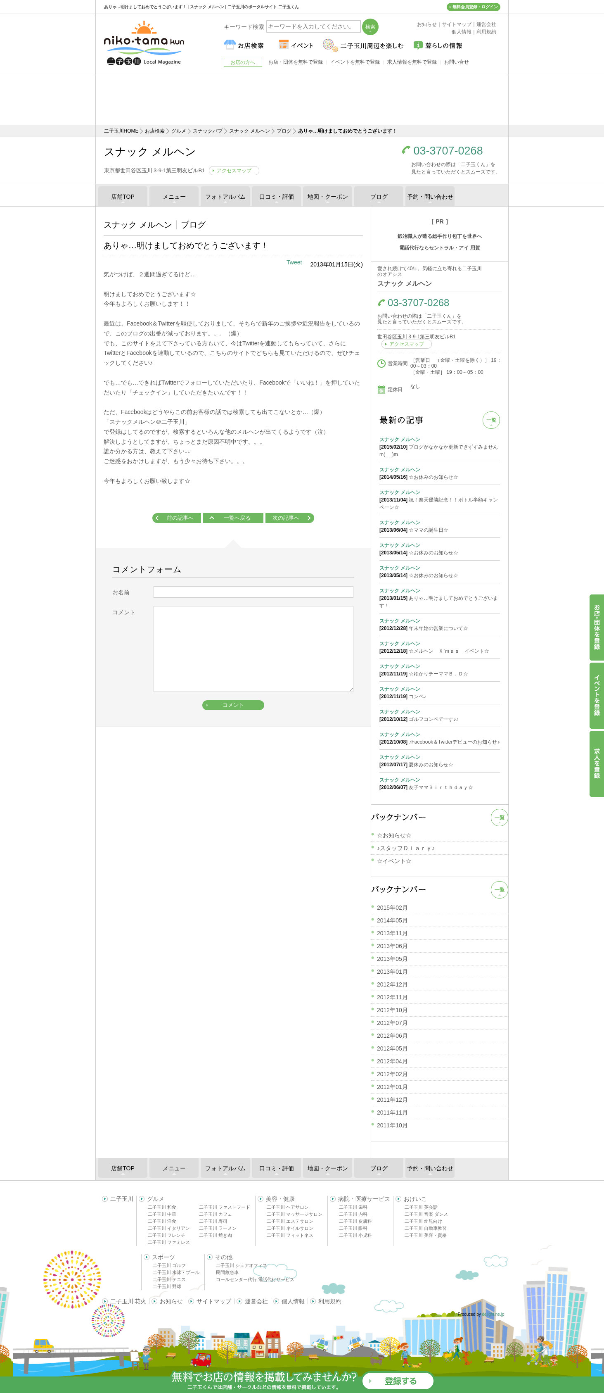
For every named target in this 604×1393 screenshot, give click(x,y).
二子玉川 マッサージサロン (294, 1214)
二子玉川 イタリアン (169, 1228)
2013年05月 (392, 959)
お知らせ (171, 1301)
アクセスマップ (234, 171)
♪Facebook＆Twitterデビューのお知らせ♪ (439, 738)
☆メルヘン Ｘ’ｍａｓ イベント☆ (439, 647)
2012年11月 (392, 997)
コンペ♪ (439, 692)
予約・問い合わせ (430, 196)
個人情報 (293, 1301)
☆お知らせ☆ (394, 835)
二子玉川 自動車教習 (426, 1228)
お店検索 (155, 131)
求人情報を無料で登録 (412, 62)
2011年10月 (392, 1125)
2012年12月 (392, 984)
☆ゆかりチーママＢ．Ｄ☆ (439, 670)
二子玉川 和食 (162, 1207)
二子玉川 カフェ (215, 1214)
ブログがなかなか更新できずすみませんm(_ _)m (439, 446)
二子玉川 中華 (162, 1214)
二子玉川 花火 (128, 1301)
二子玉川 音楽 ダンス (426, 1214)
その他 (223, 1257)
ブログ (284, 131)
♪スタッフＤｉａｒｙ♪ (406, 848)
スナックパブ (208, 131)
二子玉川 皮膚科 (355, 1221)
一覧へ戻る (237, 518)
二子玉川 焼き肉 (215, 1235)
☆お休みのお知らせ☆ (439, 473)
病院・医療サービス (364, 1199)
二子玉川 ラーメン (218, 1228)
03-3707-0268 (448, 151)
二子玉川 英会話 (421, 1207)
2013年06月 (392, 946)
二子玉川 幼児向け (423, 1221)
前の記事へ (180, 518)
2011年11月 (392, 1112)
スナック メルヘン (249, 131)
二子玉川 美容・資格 (426, 1235)
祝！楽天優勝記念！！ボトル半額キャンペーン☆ (439, 499)
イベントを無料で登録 (355, 62)
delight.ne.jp (493, 1314)
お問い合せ (456, 62)
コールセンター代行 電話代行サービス (255, 1279)
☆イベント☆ (394, 861)
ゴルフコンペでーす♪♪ (439, 715)
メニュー (174, 196)
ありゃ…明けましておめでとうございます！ (439, 598)
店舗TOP (123, 196)
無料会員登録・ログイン (475, 7)
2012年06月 (392, 1035)
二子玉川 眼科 (353, 1228)
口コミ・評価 (276, 196)
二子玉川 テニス (169, 1279)
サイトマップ (214, 1301)
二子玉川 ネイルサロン (290, 1228)
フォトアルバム (225, 196)
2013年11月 (392, 933)
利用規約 (329, 1301)
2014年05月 (392, 920)
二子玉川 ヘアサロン (288, 1207)
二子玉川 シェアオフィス (241, 1265)
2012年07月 (392, 1023)
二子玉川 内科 (353, 1214)
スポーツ (163, 1257)
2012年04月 (392, 1061)
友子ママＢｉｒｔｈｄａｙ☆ (439, 783)
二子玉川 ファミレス (169, 1242)
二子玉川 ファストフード (224, 1207)
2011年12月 (392, 1099)
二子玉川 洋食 (162, 1221)
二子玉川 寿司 (213, 1221)
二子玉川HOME (121, 131)
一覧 (491, 420)
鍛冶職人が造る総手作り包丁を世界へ (440, 236)
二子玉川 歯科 (353, 1207)
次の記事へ (285, 518)
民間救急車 (227, 1272)
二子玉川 (121, 1199)
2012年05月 (392, 1048)
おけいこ (415, 1199)
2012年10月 (392, 1010)
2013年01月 (392, 971)
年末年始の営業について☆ (439, 624)
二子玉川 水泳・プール (176, 1272)
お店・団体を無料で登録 (295, 62)
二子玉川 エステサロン (290, 1221)
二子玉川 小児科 (355, 1235)
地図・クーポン (328, 196)
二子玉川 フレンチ (166, 1235)
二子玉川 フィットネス (290, 1235)
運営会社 (256, 1301)
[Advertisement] (302, 100)
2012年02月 (392, 1074)
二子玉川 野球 (167, 1286)
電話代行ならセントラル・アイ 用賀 (439, 248)
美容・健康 (280, 1199)
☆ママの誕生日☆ (439, 526)
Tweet (294, 262)
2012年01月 (392, 1087)
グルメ (178, 131)
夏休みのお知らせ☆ (439, 761)
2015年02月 (392, 907)
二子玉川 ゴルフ (169, 1265)
